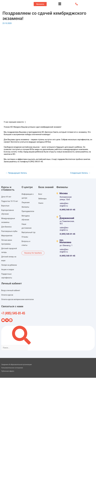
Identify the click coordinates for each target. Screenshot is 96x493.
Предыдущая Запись (16, 173)
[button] (40, 4)
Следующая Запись (80, 173)
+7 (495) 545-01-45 (13, 313)
